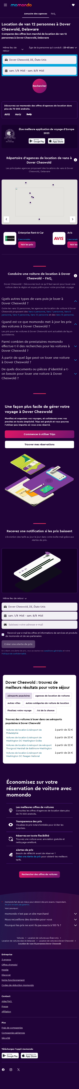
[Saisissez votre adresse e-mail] (42, 624)
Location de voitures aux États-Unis (43, 938)
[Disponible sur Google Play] (37, 141)
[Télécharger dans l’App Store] (56, 141)
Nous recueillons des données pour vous (41, 919)
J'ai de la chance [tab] (45, 710)
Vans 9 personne (20, 315)
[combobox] (13, 49)
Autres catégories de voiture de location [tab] (47, 703)
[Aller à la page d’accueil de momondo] (21, 4)
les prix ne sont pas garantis (17, 904)
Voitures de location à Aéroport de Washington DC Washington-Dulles (24, 739)
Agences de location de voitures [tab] (52, 696)
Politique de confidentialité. (14, 654)
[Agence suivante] (72, 219)
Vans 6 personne (36, 312)
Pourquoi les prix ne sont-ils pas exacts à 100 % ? (41, 925)
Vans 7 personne (54, 312)
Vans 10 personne (39, 315)
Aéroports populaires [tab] (19, 696)
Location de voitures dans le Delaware (18, 941)
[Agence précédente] (6, 219)
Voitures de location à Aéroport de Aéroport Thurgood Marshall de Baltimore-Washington (29, 747)
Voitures (20, 938)
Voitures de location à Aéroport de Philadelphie (24, 731)
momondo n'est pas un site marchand (41, 914)
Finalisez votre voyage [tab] (19, 710)
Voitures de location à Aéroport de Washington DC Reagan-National (24, 754)
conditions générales (53, 651)
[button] (5, 4)
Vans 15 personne (65, 315)
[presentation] (56, 141)
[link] (27, 244)
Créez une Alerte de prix (28, 857)
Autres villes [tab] (14, 703)
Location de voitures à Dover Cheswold (56, 941)
